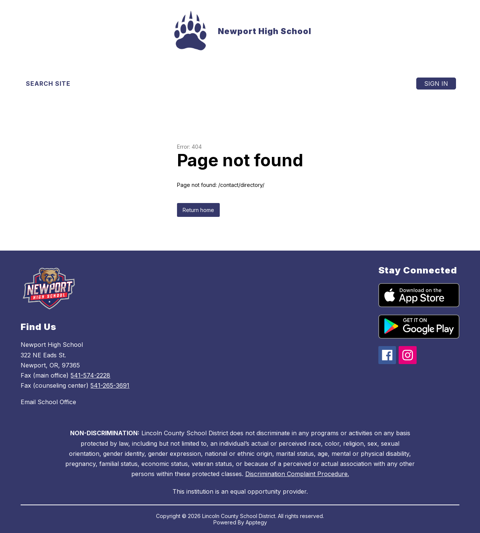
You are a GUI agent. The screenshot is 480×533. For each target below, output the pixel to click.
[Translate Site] (119, 83)
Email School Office (48, 402)
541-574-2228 (90, 375)
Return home (198, 210)
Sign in (436, 83)
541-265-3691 (109, 385)
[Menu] (388, 83)
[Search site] (52, 83)
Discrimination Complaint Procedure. (297, 474)
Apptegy (256, 522)
